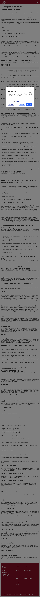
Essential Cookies (22, 104)
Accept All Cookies (29, 104)
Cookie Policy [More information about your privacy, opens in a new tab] (18, 101)
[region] (20, 97)
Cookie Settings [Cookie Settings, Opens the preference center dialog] (11, 104)
